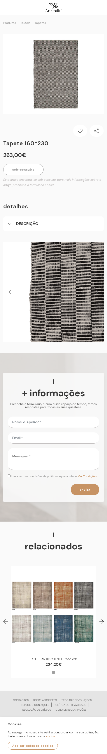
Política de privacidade (70, 705)
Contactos (21, 700)
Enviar (85, 490)
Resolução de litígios (36, 710)
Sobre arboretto (45, 700)
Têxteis (25, 23)
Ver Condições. (88, 476)
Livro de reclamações (71, 710)
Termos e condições (35, 705)
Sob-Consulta (23, 170)
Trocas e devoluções (76, 700)
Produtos (9, 23)
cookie (50, 736)
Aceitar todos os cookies (32, 746)
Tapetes (40, 23)
